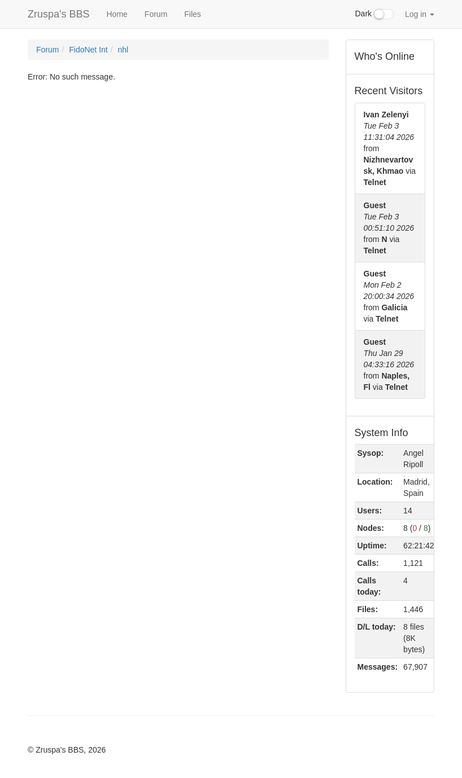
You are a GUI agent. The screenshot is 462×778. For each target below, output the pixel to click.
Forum (156, 14)
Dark (374, 14)
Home (116, 14)
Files (192, 14)
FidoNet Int (88, 49)
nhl (123, 49)
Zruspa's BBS (58, 14)
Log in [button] (419, 14)
